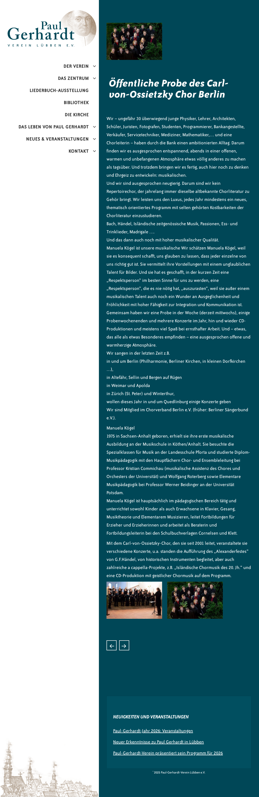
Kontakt (79, 151)
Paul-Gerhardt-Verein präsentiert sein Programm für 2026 (168, 753)
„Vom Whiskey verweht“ (111, 645)
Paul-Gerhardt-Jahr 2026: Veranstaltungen (153, 731)
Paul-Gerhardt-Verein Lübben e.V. (64, 14)
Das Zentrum (73, 78)
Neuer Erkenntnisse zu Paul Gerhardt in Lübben (158, 742)
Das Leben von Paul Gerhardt (53, 127)
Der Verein (76, 66)
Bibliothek (76, 102)
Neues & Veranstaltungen (57, 139)
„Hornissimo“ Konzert (124, 645)
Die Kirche (77, 115)
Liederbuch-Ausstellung (59, 90)
